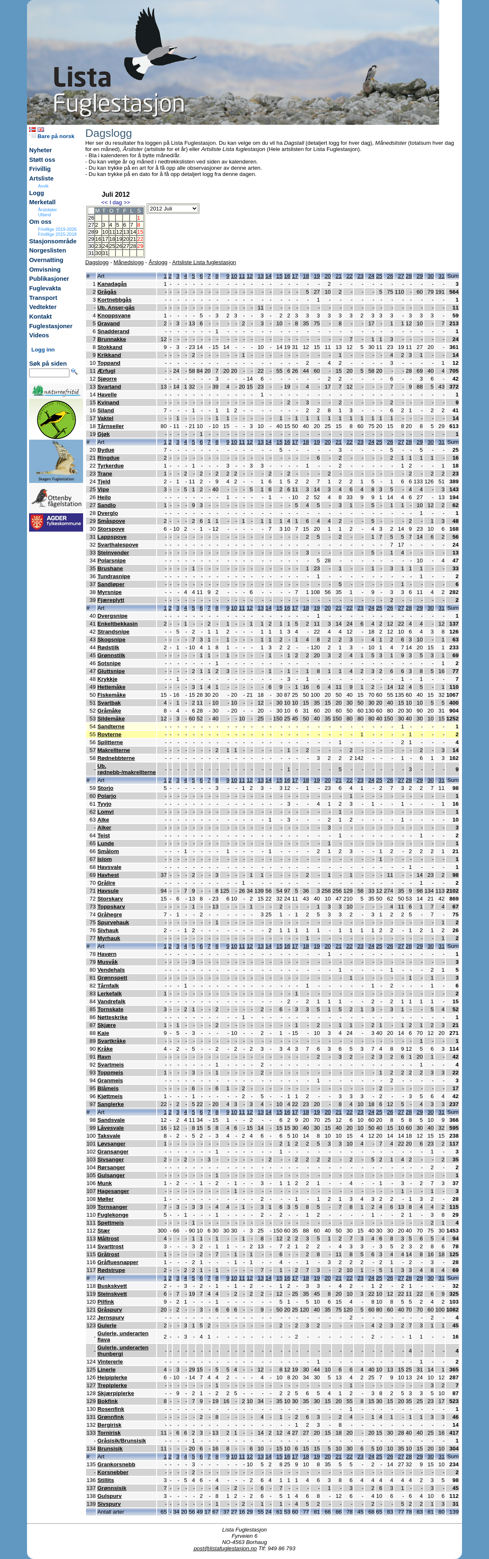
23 (98, 246)
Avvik (43, 185)
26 (119, 246)
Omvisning (45, 269)
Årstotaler (47, 209)
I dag (116, 202)
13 (126, 232)
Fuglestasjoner (50, 326)
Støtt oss (42, 159)
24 (105, 246)
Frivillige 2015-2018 (57, 234)
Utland (44, 214)
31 (105, 253)
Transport (43, 297)
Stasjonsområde (52, 241)
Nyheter (40, 150)
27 (126, 246)
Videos (39, 335)
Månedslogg (128, 262)
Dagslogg (96, 262)
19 (119, 239)
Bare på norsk (53, 136)
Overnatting (46, 260)
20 (126, 239)
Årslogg (158, 262)
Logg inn (43, 349)
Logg (36, 193)
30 (98, 253)
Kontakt (40, 316)
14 (133, 232)
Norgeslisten (47, 250)
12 (119, 232)
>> (127, 202)
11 (112, 232)
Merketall (42, 202)
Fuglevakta (45, 288)
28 (133, 246)
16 (98, 239)
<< (104, 202)
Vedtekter (43, 307)
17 (105, 239)
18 (112, 239)
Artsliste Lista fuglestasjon (204, 262)
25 (112, 246)
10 (105, 232)
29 (420, 276)
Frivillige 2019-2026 (57, 229)
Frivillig (40, 169)
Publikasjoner (49, 278)
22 (349, 276)
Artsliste (41, 178)
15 (279, 276)
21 (133, 239)
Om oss (40, 221)
